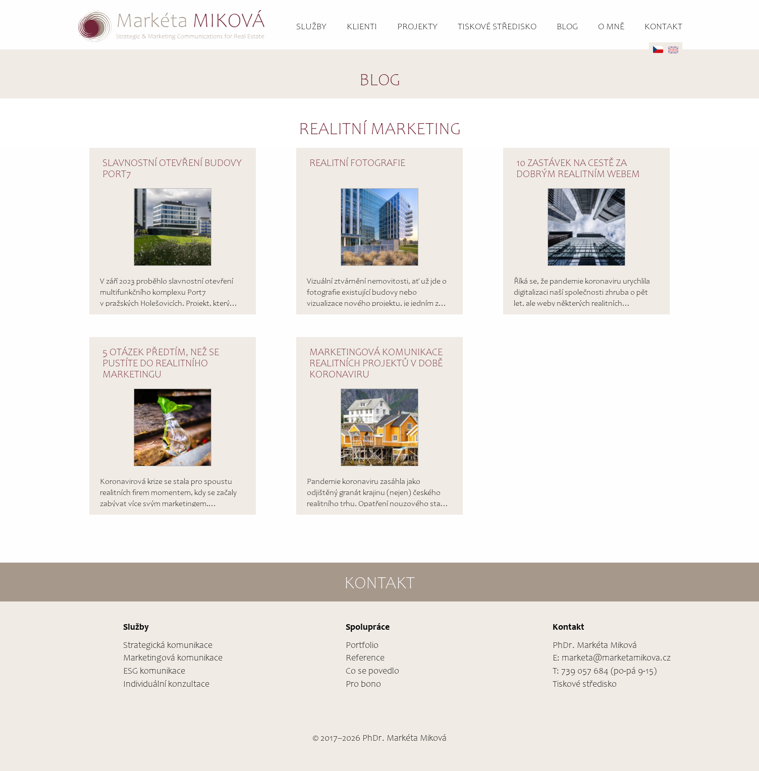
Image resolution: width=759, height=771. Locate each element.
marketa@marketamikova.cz (616, 658)
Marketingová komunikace (173, 658)
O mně (611, 27)
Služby (311, 27)
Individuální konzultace (166, 684)
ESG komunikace (154, 671)
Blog (567, 27)
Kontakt (663, 27)
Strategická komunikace (167, 645)
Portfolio (362, 645)
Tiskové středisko (497, 27)
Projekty (417, 27)
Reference (365, 658)
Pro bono (363, 684)
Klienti (362, 27)
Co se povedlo (372, 671)
